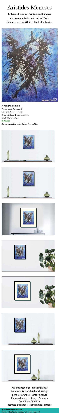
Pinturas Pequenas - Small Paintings (29, 387)
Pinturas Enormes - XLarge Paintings (29, 398)
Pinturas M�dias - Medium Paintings (30, 391)
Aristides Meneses (29, 7)
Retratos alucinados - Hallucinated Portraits (30, 404)
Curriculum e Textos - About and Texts (29, 18)
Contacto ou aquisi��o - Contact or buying (29, 22)
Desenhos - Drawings (29, 401)
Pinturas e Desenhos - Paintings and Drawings (29, 13)
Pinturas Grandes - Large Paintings (29, 394)
